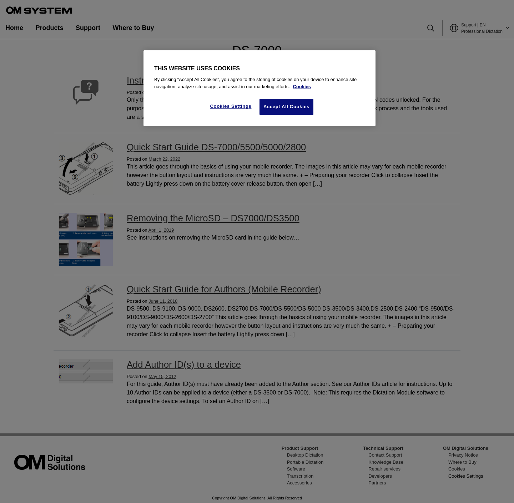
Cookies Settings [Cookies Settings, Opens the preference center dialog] (231, 106)
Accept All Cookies (286, 106)
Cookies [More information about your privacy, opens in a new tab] (302, 86)
